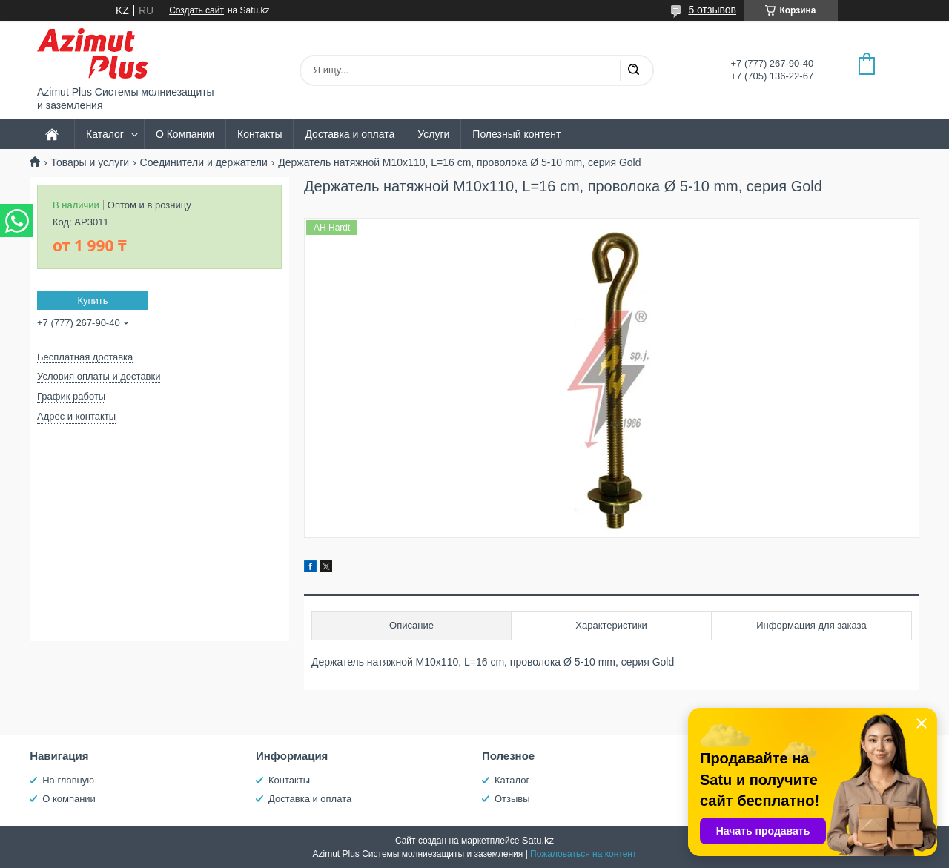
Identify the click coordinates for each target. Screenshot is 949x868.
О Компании (185, 134)
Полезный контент (516, 134)
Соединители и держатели (204, 162)
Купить (92, 300)
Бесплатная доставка (85, 356)
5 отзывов (712, 10)
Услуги (433, 134)
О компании (69, 798)
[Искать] (633, 70)
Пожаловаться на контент (583, 854)
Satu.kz (538, 840)
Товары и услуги (89, 162)
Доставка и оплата (349, 134)
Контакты (259, 134)
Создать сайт (196, 10)
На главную (68, 780)
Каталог (105, 134)
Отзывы (512, 798)
